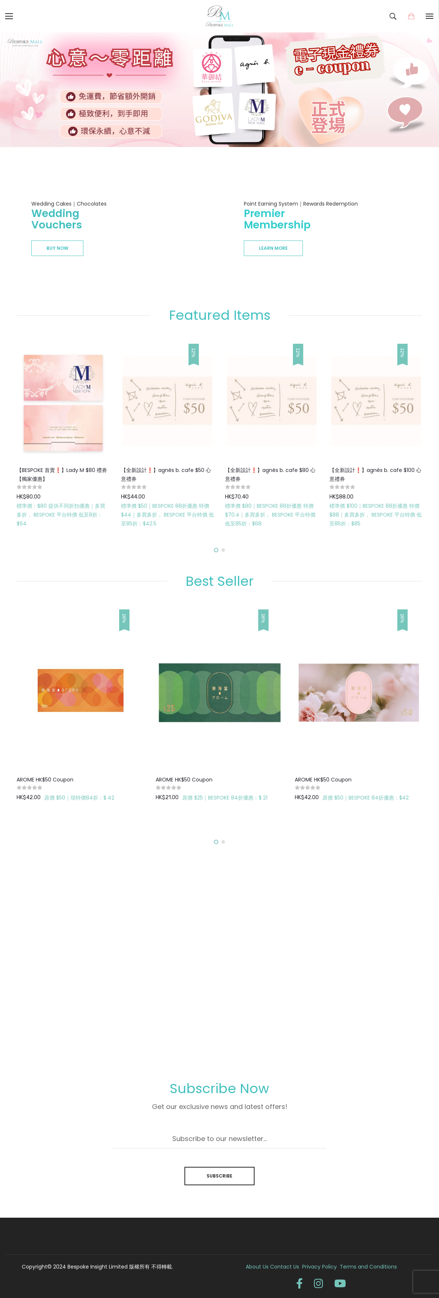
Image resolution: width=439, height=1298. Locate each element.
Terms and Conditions (368, 1266)
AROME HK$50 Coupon (45, 779)
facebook (299, 1283)
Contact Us (285, 1266)
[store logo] (219, 16)
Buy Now (57, 248)
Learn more (273, 248)
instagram (318, 1283)
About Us (257, 1266)
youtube (340, 1283)
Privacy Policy (321, 1266)
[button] (216, 550)
